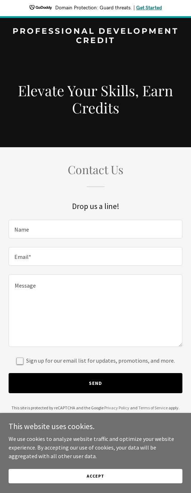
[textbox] (95, 229)
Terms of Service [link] (153, 407)
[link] (95, 41)
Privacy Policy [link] (116, 407)
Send (95, 383)
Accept (95, 476)
